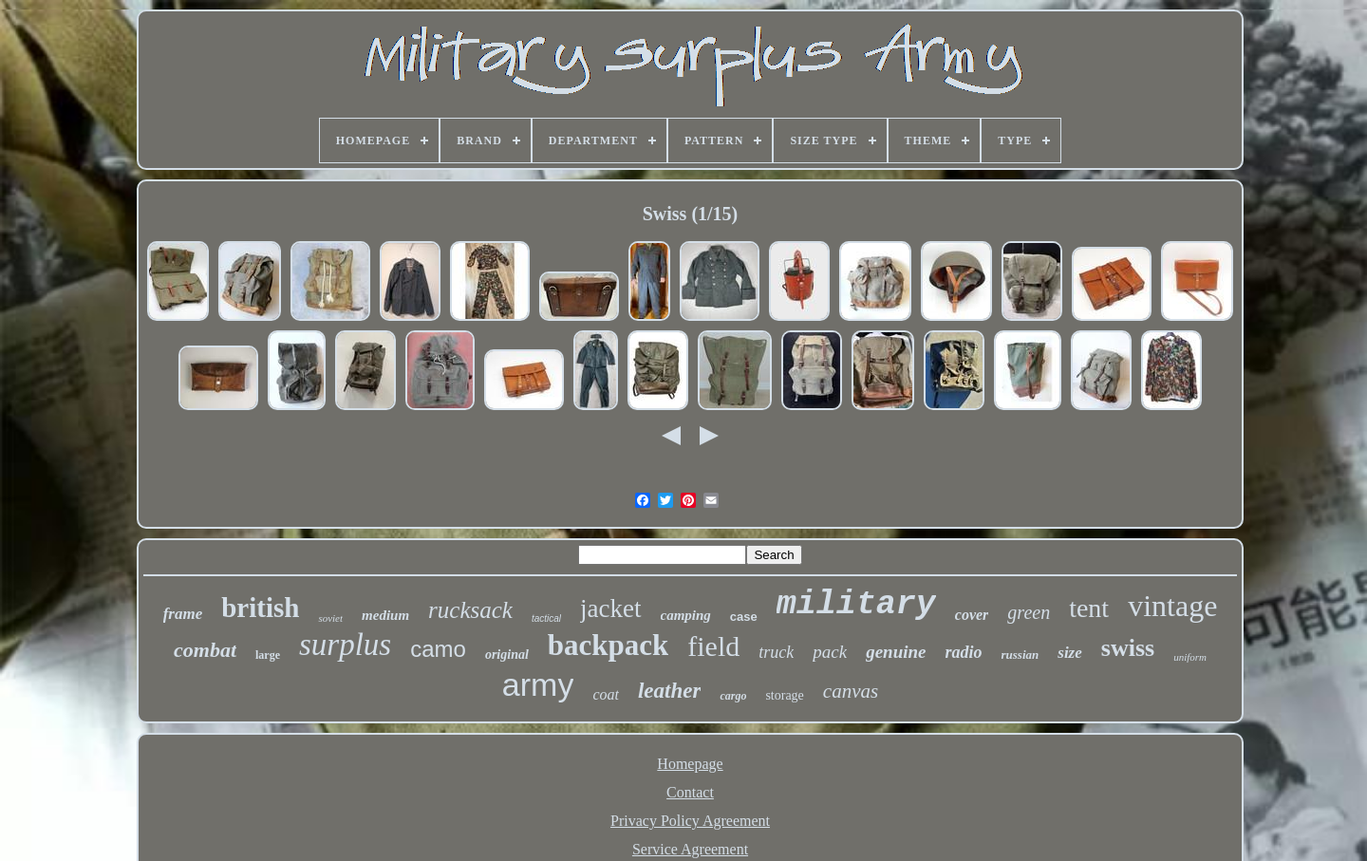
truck (776, 652)
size (1070, 653)
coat (605, 694)
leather (669, 690)
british (260, 607)
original (507, 654)
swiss (1127, 648)
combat (205, 650)
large (267, 655)
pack (830, 652)
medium (385, 615)
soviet (330, 618)
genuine (896, 652)
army (538, 684)
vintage (1172, 606)
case (744, 616)
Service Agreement (690, 849)
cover (972, 615)
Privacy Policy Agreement (690, 821)
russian (1020, 654)
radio (964, 652)
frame (183, 614)
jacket (610, 608)
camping (686, 615)
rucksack (470, 610)
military (856, 605)
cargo (733, 695)
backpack (608, 645)
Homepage (689, 764)
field (713, 646)
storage (784, 695)
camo (438, 649)
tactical (546, 618)
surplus (345, 644)
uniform (1190, 657)
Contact (690, 792)
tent (1089, 608)
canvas (850, 691)
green (1028, 612)
